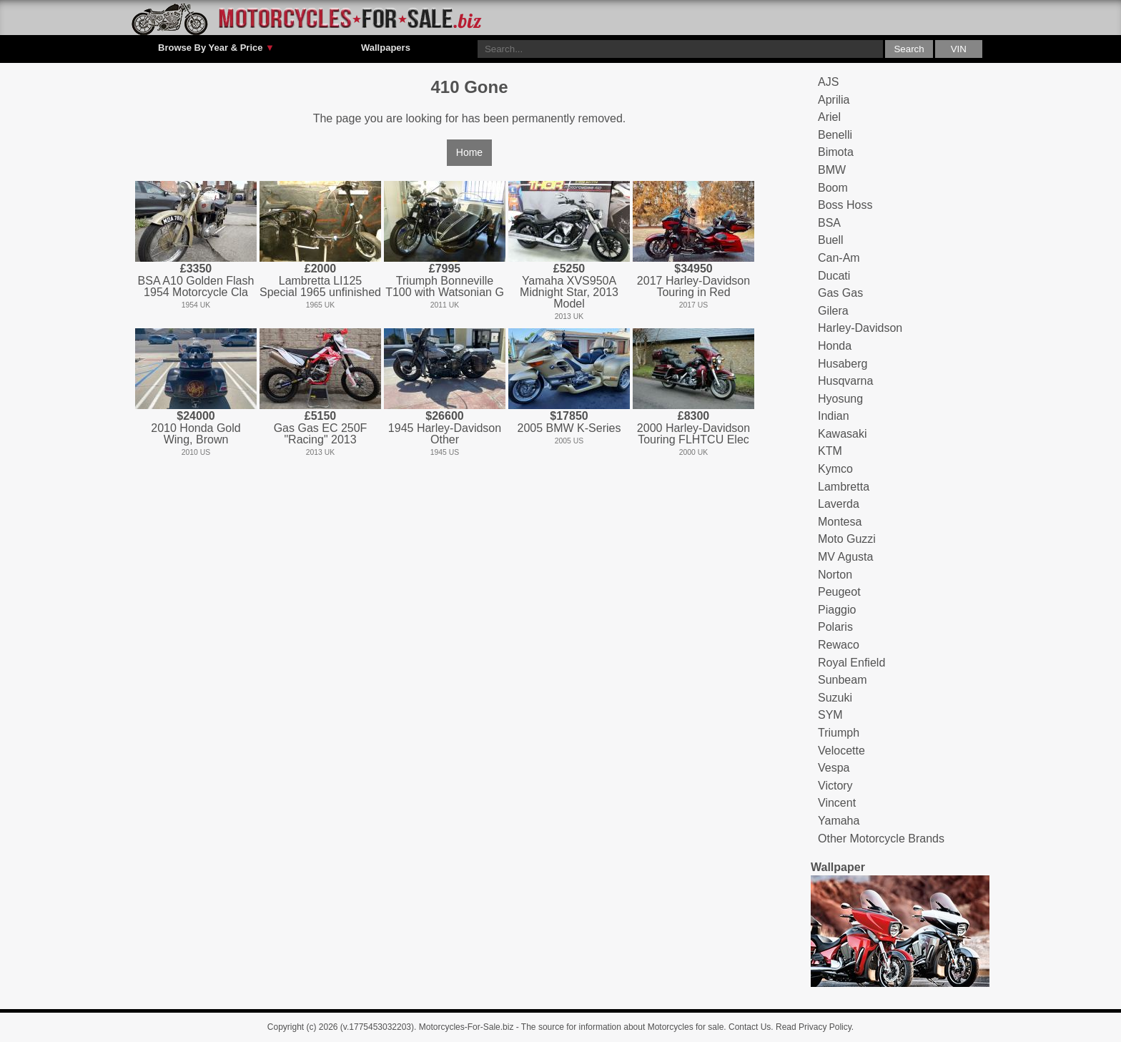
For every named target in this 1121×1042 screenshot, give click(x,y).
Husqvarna (845, 381)
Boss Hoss (845, 205)
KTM (830, 451)
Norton (835, 575)
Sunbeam (842, 680)
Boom (833, 188)
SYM (830, 715)
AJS (828, 82)
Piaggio (837, 610)
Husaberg (842, 364)
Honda (834, 346)
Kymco (835, 469)
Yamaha (838, 821)
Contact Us (750, 1027)
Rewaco (838, 645)
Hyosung (840, 399)
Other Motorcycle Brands (881, 838)
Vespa (833, 768)
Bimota (836, 152)
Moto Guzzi (847, 539)
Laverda (838, 504)
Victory (835, 786)
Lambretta (843, 487)
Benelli (835, 135)
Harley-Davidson (860, 328)
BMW (832, 170)
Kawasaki (842, 434)
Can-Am (839, 258)
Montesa (839, 522)
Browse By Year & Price (216, 47)
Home (469, 152)
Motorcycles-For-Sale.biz (466, 1027)
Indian (833, 416)
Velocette (841, 750)
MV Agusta (845, 557)
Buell (831, 240)
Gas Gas (840, 293)
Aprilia (833, 100)
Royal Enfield (851, 663)
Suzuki (835, 698)
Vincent (837, 803)
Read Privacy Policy (813, 1027)
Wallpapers (385, 47)
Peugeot (839, 592)
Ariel (829, 117)
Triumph (838, 733)
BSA (829, 223)
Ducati (834, 276)
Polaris (835, 627)
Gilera (833, 311)
